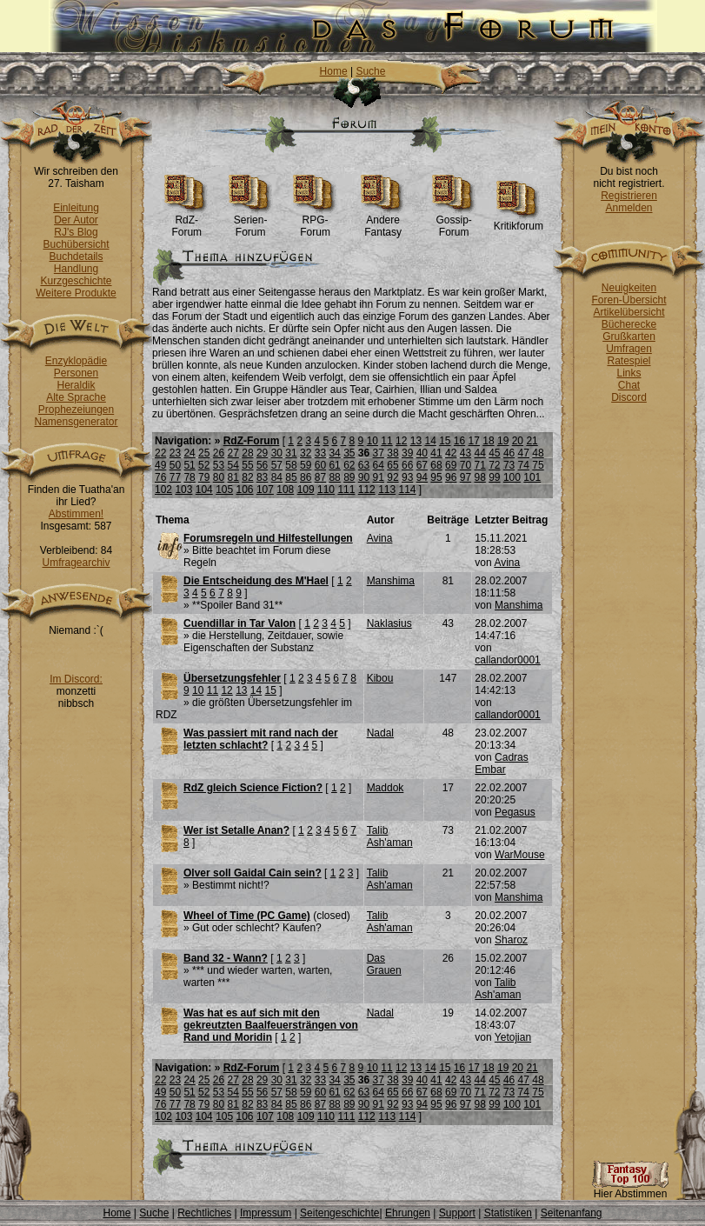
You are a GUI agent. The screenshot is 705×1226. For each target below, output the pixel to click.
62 (349, 465)
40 (422, 453)
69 (450, 465)
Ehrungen (407, 1213)
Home (334, 71)
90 (363, 477)
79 (204, 477)
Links (628, 373)
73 (509, 465)
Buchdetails (76, 256)
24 (189, 453)
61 (334, 465)
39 (407, 453)
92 (392, 477)
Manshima (391, 581)
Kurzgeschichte (75, 281)
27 (233, 453)
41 (436, 453)
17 (474, 441)
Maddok (385, 788)
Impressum (265, 1213)
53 (218, 465)
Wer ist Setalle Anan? (236, 830)
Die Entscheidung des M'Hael (256, 581)
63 (363, 465)
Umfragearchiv (76, 562)
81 (233, 477)
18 (488, 441)
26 (218, 453)
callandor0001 (507, 660)
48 (537, 453)
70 (465, 465)
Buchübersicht (76, 244)
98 (479, 477)
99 (494, 477)
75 (537, 465)
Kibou (380, 678)
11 (386, 441)
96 (450, 477)
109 (306, 489)
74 (523, 465)
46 (509, 453)
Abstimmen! (76, 514)
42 (450, 453)
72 (494, 465)
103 (183, 489)
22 (160, 453)
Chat (629, 385)
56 (262, 465)
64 (378, 465)
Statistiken (508, 1213)
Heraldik (76, 385)
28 (247, 453)
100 (512, 477)
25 (204, 453)
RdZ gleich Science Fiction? (253, 788)
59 (305, 465)
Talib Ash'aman (390, 836)
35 (349, 453)
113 (387, 489)
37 (378, 453)
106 (245, 489)
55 (247, 465)
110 (326, 489)
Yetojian (513, 1037)
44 (479, 453)
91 (378, 477)
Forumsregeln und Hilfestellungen (268, 538)
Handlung (76, 269)
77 (175, 477)
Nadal (380, 733)
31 (290, 453)
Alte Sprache (76, 397)
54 (233, 465)
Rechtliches (204, 1213)
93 (407, 477)
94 (422, 477)
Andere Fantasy (383, 221)
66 (407, 465)
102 (163, 489)
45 (494, 453)
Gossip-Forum (454, 221)
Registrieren (629, 196)
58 (290, 465)
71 (479, 465)
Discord (629, 397)
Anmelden (628, 208)
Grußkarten (628, 336)
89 (349, 477)
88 (334, 477)
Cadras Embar (501, 763)
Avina (380, 538)
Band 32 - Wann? (225, 958)
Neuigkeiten (629, 288)
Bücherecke (629, 324)
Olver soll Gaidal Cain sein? (252, 873)
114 (407, 489)
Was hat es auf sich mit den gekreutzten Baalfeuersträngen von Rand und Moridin (270, 1025)
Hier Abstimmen (630, 1189)
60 (320, 465)
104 (204, 489)
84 (277, 477)
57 (277, 465)
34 (334, 453)
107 (265, 489)
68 (436, 465)
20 (517, 441)
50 (175, 465)
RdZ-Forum (186, 221)
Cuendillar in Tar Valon (239, 623)
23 (175, 453)
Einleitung (76, 208)
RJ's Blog (75, 232)
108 (285, 489)
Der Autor (76, 220)
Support (457, 1213)
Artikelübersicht (628, 312)
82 (247, 477)
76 (160, 477)
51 (189, 465)
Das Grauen (384, 964)
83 (262, 477)
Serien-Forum (251, 221)
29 (262, 453)
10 (372, 441)
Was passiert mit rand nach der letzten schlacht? (260, 739)
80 (218, 477)
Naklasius (389, 623)
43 (465, 453)
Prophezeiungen (76, 409)
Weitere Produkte (76, 293)
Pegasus (515, 812)
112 (367, 489)
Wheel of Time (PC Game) (246, 916)
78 (189, 477)
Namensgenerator (75, 422)
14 (430, 441)
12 (401, 441)
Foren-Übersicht (628, 300)
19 (503, 441)
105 (224, 489)
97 (465, 477)
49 (160, 465)
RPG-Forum (315, 221)
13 (416, 441)
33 (320, 453)
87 (320, 477)
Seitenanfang (571, 1213)
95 (436, 477)
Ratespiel (628, 361)
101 (532, 477)
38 (392, 453)
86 (305, 477)
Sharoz (511, 940)
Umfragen (629, 349)
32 (305, 453)
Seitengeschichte (339, 1213)
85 (290, 477)
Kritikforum (518, 221)
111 (346, 489)
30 (277, 453)
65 (392, 465)
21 (531, 441)
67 (422, 465)
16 (459, 441)
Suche (370, 71)
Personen (76, 373)
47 (523, 453)
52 (204, 465)
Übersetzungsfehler (232, 678)
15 (444, 441)
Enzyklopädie (76, 361)
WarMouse (520, 855)
